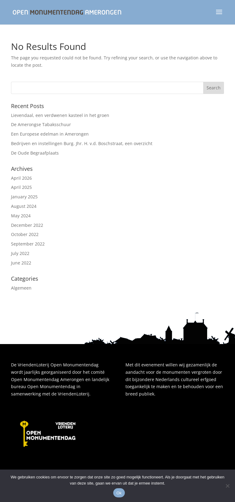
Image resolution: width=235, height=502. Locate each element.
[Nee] (227, 486)
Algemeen (21, 288)
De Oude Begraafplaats (35, 153)
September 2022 (28, 244)
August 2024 (23, 206)
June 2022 (21, 263)
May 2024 (21, 216)
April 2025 (21, 187)
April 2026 (21, 178)
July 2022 (20, 253)
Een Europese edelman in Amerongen (50, 134)
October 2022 (25, 234)
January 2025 (24, 197)
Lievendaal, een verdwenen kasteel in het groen (60, 115)
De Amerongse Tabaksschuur (41, 124)
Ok (118, 493)
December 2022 (27, 225)
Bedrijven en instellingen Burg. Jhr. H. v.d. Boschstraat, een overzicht (81, 143)
